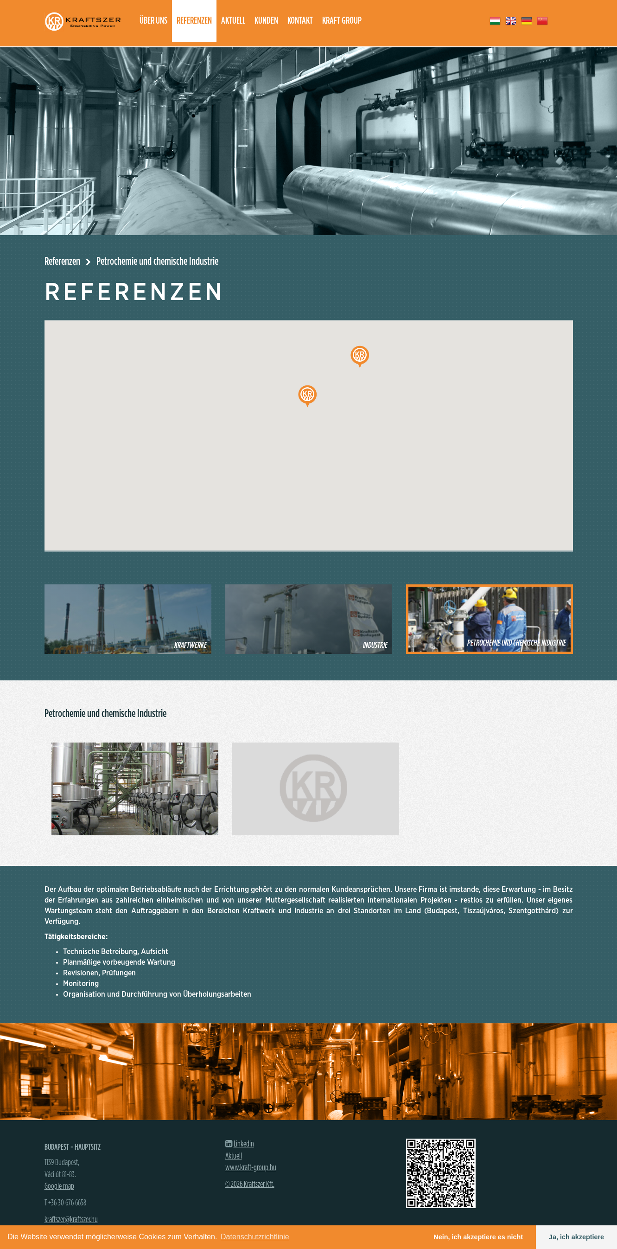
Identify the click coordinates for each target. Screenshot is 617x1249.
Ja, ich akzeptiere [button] (576, 1237)
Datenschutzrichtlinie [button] (255, 1237)
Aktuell (233, 21)
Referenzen (194, 21)
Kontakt (300, 21)
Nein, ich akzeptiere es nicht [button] (478, 1237)
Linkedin (244, 1144)
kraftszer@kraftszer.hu (71, 1220)
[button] (307, 396)
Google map (59, 1186)
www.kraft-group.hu (250, 1168)
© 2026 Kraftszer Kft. (249, 1184)
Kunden (266, 21)
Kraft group (342, 21)
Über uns (153, 21)
